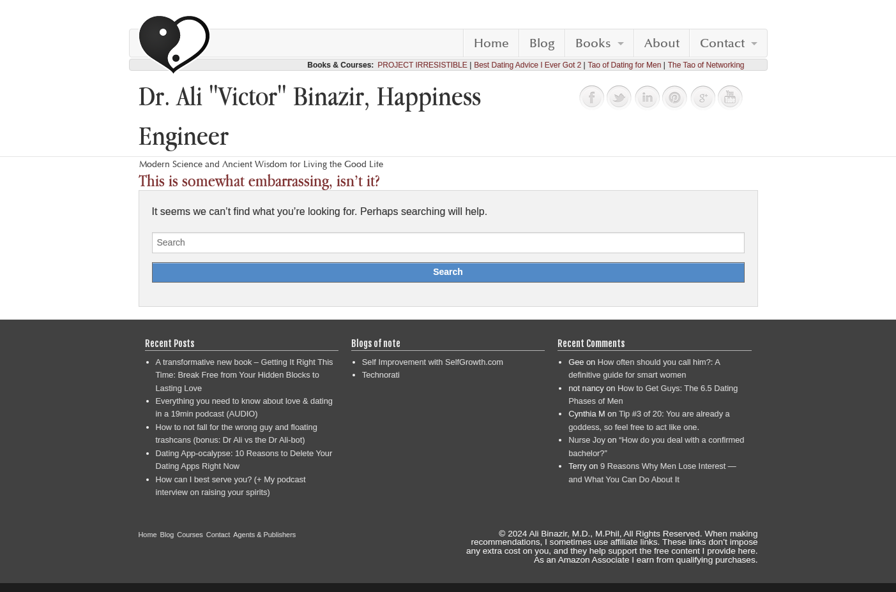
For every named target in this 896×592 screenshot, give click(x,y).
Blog (542, 43)
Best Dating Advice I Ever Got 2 (527, 65)
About (662, 43)
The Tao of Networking (706, 65)
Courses (190, 534)
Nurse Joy (586, 440)
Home (491, 43)
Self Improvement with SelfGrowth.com (432, 362)
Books (593, 43)
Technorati (381, 375)
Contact (722, 43)
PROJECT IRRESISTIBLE (422, 65)
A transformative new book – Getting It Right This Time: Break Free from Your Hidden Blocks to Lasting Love (244, 375)
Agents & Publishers (264, 534)
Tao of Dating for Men (625, 65)
